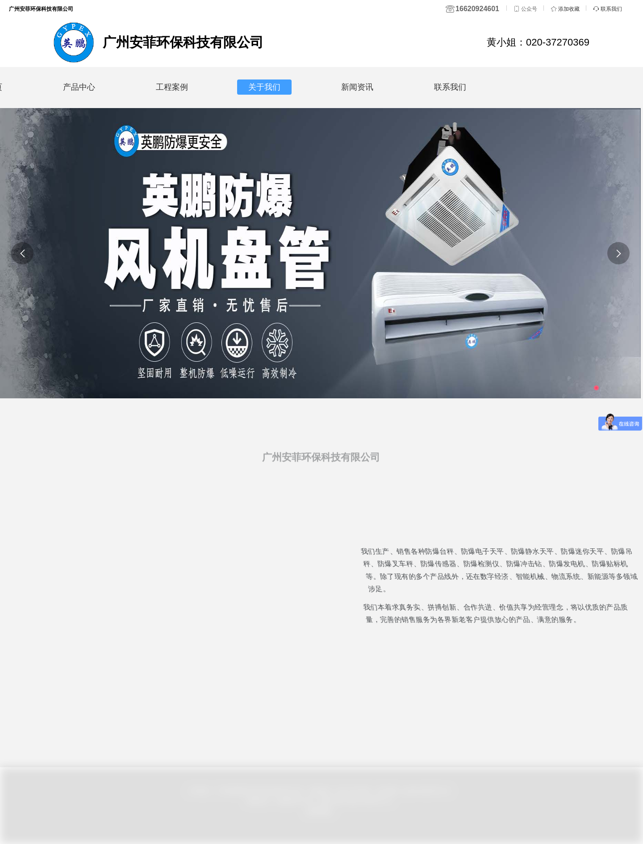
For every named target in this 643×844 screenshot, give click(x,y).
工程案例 (172, 87)
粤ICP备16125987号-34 (363, 801)
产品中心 (79, 87)
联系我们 (450, 87)
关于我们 (264, 87)
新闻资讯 (357, 87)
